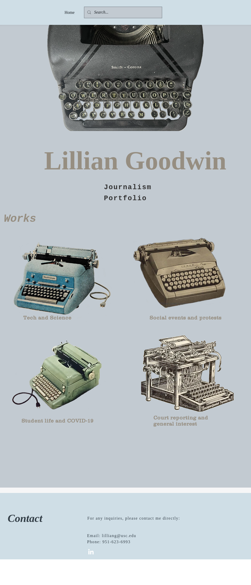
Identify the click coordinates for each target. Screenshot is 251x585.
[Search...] (122, 12)
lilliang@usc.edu (119, 535)
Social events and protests (186, 317)
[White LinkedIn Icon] (91, 552)
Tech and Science (47, 317)
